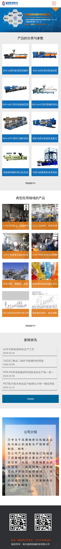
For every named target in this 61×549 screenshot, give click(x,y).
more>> (30, 183)
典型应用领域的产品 (30, 198)
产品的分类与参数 (30, 38)
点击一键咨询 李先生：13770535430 (30, 540)
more (30, 398)
